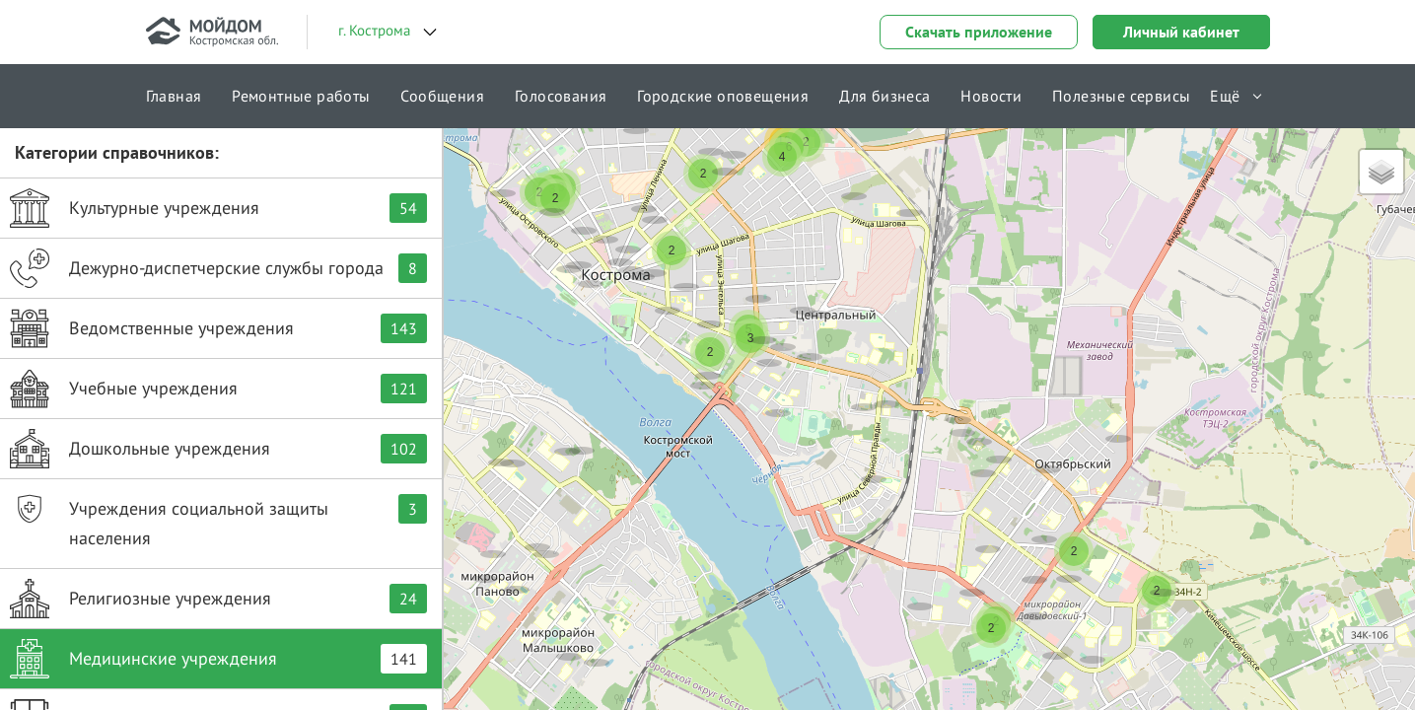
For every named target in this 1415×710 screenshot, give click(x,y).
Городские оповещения (723, 96)
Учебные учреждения (218, 388)
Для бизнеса (884, 96)
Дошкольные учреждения (218, 448)
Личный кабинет (1181, 31)
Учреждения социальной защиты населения (218, 519)
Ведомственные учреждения (218, 328)
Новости (991, 96)
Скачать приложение (978, 31)
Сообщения (442, 96)
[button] (886, 383)
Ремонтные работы (301, 96)
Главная (174, 96)
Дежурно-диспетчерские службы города (218, 268)
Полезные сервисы (1121, 96)
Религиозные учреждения (218, 598)
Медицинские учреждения (218, 658)
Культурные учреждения (218, 208)
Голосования (560, 96)
